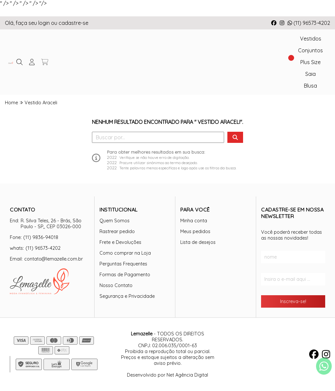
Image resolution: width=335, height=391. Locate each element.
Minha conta (193, 221)
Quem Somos (114, 221)
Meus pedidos (195, 231)
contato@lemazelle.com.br (53, 259)
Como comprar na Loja (125, 253)
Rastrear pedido (117, 231)
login (44, 23)
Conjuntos (310, 50)
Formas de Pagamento (124, 275)
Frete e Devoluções (120, 242)
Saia (310, 74)
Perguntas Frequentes (123, 264)
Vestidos (310, 38)
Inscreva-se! (293, 301)
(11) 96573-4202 (309, 23)
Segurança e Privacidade (127, 296)
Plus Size (310, 62)
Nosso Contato (115, 285)
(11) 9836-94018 (40, 237)
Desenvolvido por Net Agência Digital (167, 375)
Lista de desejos (198, 242)
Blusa (310, 85)
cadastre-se (73, 23)
